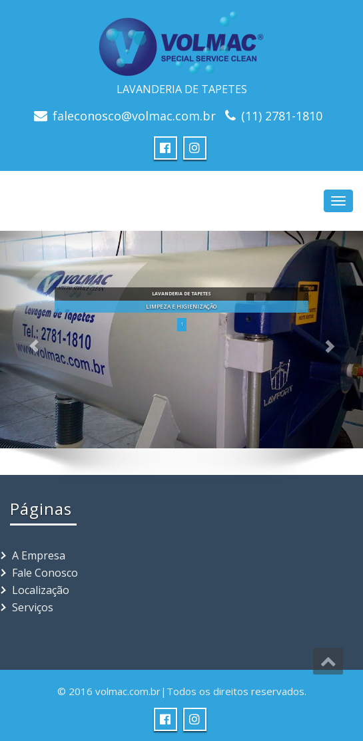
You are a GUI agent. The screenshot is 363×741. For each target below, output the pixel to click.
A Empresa (38, 555)
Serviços (32, 607)
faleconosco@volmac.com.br (134, 116)
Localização (40, 590)
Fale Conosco (45, 572)
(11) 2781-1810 (281, 116)
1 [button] (182, 324)
